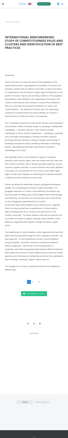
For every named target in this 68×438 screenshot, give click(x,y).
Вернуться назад (12, 22)
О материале (33, 333)
